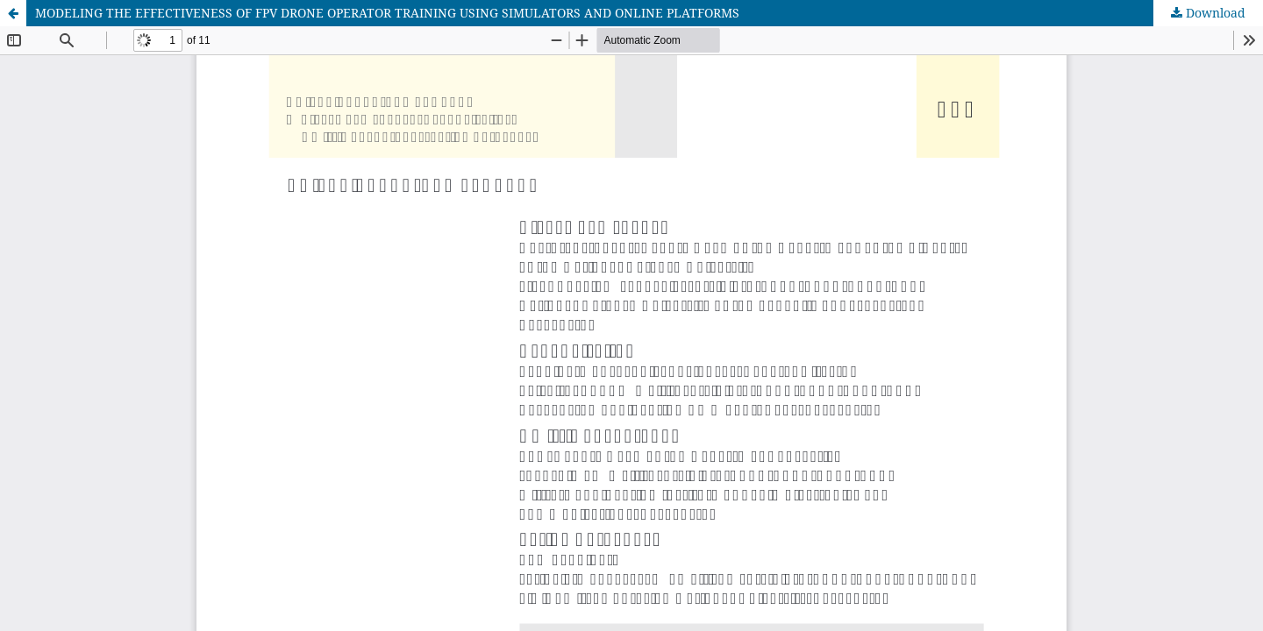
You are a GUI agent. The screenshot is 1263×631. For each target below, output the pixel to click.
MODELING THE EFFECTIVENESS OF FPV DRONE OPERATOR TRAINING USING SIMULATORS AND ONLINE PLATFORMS (387, 12)
